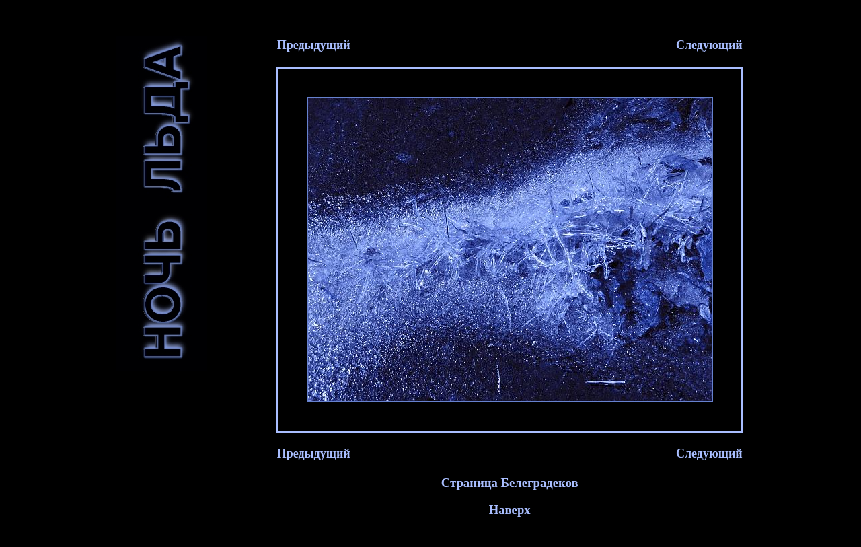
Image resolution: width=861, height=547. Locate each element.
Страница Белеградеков (509, 487)
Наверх (510, 514)
